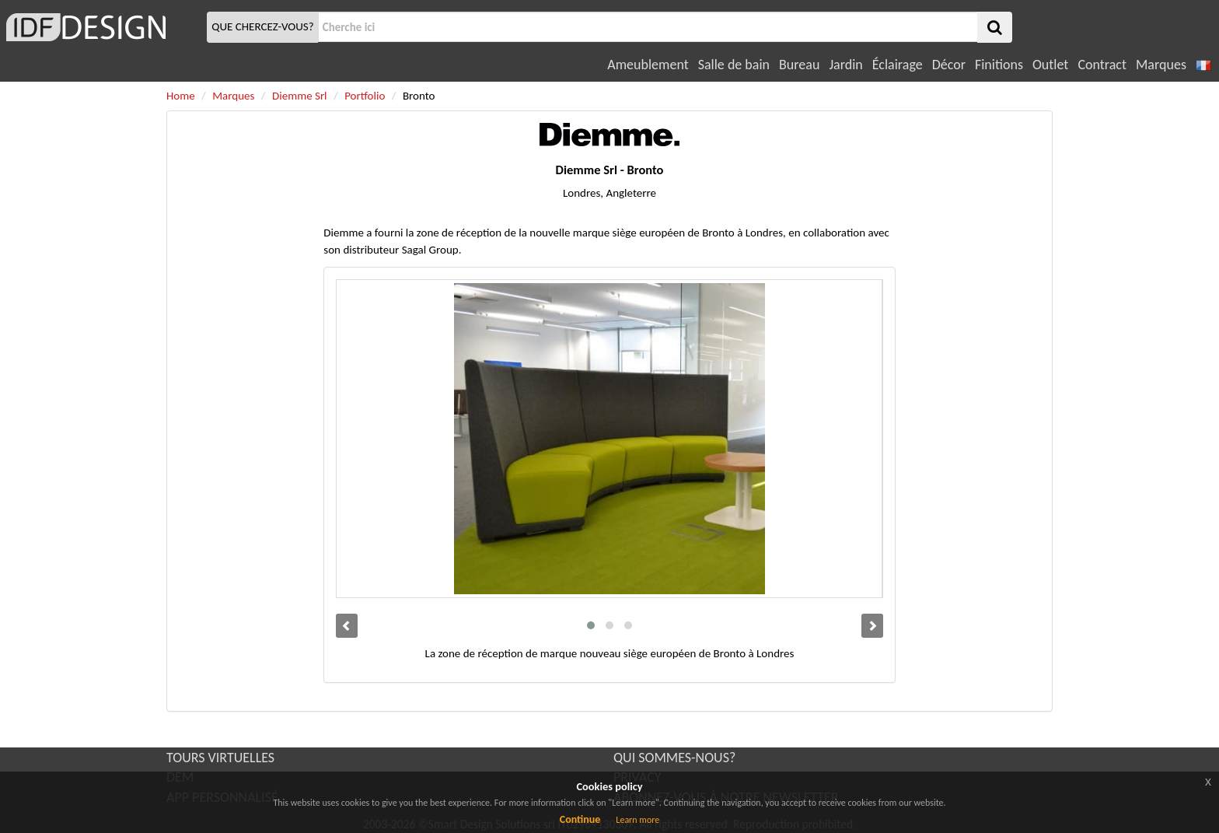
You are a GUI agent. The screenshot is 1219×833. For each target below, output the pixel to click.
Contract (1102, 64)
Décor (949, 64)
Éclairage (897, 64)
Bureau (799, 64)
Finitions (999, 64)
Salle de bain (734, 64)
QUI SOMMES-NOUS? (674, 757)
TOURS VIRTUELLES (220, 757)
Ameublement (647, 64)
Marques (1161, 64)
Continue (580, 819)
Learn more (637, 819)
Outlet (1050, 64)
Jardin (845, 64)
